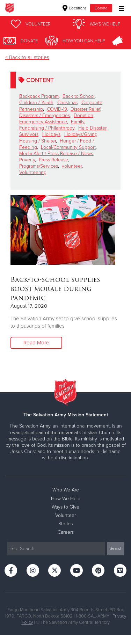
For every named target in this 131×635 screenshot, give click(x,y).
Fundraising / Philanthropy (46, 128)
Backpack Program (39, 96)
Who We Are (65, 490)
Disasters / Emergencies (44, 115)
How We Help (65, 499)
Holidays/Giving (80, 134)
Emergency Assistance (43, 122)
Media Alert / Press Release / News (56, 153)
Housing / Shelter (37, 141)
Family (77, 122)
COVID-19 (57, 109)
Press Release (53, 160)
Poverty (27, 160)
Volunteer (65, 515)
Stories (65, 524)
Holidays (51, 134)
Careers (66, 532)
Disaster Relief (85, 109)
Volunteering (32, 172)
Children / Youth (36, 102)
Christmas (67, 102)
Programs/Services (38, 166)
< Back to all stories (27, 57)
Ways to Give (65, 507)
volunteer (72, 166)
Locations (75, 8)
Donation (83, 115)
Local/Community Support (68, 147)
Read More (36, 343)
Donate (101, 8)
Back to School (79, 96)
